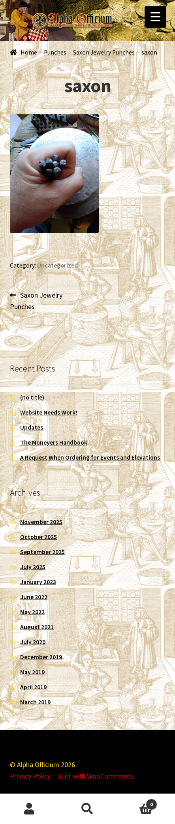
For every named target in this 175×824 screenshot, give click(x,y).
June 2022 (33, 597)
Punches (55, 52)
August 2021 (37, 627)
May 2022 (32, 612)
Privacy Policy (30, 776)
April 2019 (33, 687)
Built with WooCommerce (95, 776)
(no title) (32, 397)
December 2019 (41, 657)
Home (29, 52)
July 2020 (32, 642)
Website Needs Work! (48, 412)
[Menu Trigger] (155, 17)
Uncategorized (57, 265)
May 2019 (32, 672)
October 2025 (38, 537)
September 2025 (42, 552)
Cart (137, 802)
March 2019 (35, 702)
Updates (31, 427)
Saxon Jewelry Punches (104, 52)
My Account (29, 809)
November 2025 (41, 522)
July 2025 (32, 567)
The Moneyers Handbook (53, 442)
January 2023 (38, 582)
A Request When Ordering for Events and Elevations (90, 457)
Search (87, 809)
